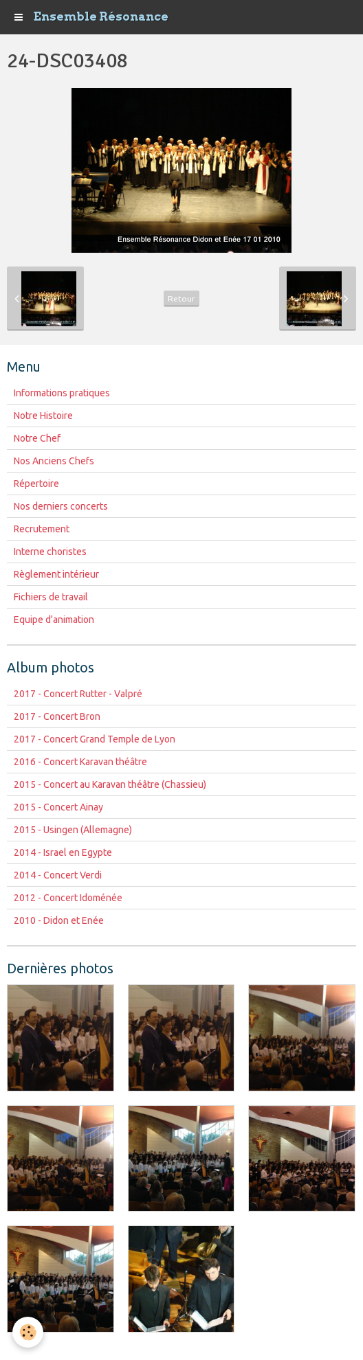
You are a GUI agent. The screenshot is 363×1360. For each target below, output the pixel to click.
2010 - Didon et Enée (59, 920)
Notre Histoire (43, 415)
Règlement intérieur (56, 574)
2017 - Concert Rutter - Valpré (78, 693)
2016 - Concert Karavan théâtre (80, 761)
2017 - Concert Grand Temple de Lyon (94, 739)
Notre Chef (37, 438)
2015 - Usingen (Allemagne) (73, 829)
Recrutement (41, 528)
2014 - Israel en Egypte (63, 852)
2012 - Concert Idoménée (68, 897)
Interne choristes (50, 551)
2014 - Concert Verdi (58, 875)
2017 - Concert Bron (57, 716)
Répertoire (36, 483)
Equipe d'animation (54, 619)
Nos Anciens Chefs (54, 460)
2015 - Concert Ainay (58, 807)
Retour (181, 298)
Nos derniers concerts (61, 506)
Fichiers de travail (51, 596)
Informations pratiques (62, 392)
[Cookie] (27, 1332)
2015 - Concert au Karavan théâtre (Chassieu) (110, 784)
